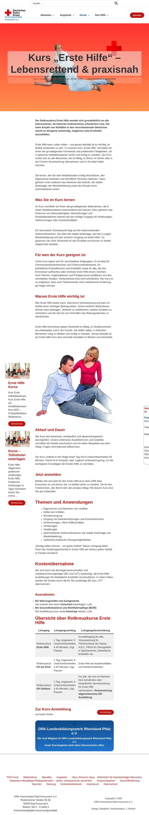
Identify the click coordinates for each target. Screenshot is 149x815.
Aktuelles (46, 777)
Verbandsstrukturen (65, 784)
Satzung (47, 784)
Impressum (85, 784)
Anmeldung (105, 712)
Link (89, 604)
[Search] (116, 3)
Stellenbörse (32, 777)
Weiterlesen (17, 424)
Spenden (138, 780)
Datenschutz (100, 784)
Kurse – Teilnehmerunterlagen (17, 455)
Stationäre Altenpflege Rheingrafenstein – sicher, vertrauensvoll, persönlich (47, 780)
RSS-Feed (16, 777)
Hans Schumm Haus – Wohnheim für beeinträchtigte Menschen (102, 777)
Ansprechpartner (100, 780)
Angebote (59, 777)
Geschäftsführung (121, 780)
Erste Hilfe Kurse (16, 385)
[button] (53, 15)
